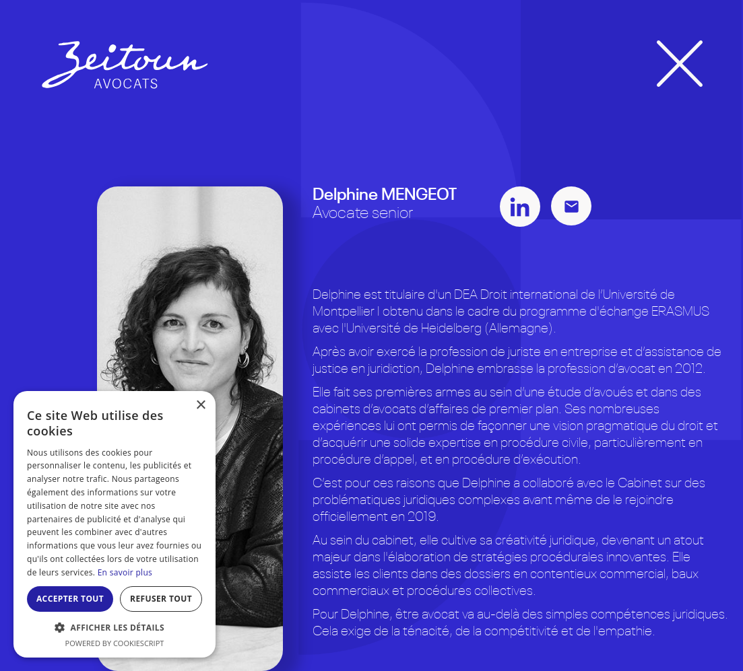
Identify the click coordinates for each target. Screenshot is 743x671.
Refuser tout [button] (161, 598)
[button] (114, 628)
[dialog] (114, 524)
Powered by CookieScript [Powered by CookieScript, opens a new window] (114, 643)
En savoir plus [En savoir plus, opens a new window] (125, 572)
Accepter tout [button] (70, 598)
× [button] (200, 405)
